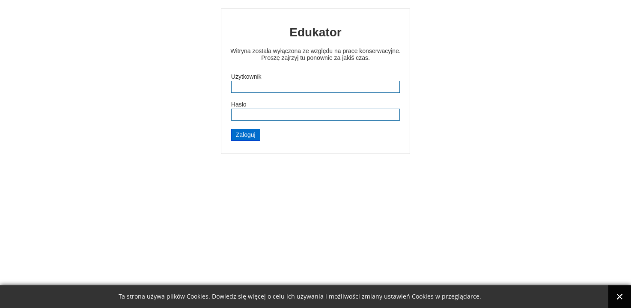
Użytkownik (246, 76)
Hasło (239, 104)
